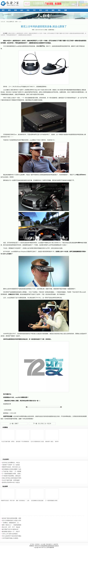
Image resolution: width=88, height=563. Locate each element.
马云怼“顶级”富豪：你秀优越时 (11, 480)
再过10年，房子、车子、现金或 (11, 527)
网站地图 (48, 544)
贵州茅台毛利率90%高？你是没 (11, 482)
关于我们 (32, 544)
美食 (59, 10)
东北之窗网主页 (10, 21)
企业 (46, 10)
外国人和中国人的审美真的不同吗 (11, 478)
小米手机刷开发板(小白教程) (10, 538)
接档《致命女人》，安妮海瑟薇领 (11, 525)
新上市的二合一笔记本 (44, 423)
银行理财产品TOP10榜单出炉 (10, 529)
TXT (52, 544)
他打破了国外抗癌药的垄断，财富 (11, 518)
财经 (15, 10)
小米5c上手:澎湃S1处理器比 (10, 533)
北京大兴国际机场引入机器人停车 (11, 520)
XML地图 (43, 544)
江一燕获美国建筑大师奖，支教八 (11, 473)
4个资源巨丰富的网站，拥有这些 (11, 476)
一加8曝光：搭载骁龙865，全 (10, 522)
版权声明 (56, 544)
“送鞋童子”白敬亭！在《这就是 (11, 464)
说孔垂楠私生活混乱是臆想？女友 (11, 469)
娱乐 (22, 10)
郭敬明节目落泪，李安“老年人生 (11, 467)
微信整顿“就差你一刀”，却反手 (11, 531)
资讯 (9, 10)
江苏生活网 (13, 413)
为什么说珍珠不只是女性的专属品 (11, 536)
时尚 (40, 10)
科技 (28, 10)
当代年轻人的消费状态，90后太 (11, 462)
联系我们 (37, 544)
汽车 (34, 10)
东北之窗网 (46, 547)
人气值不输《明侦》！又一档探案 (11, 471)
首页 (3, 10)
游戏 (53, 10)
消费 (65, 10)
